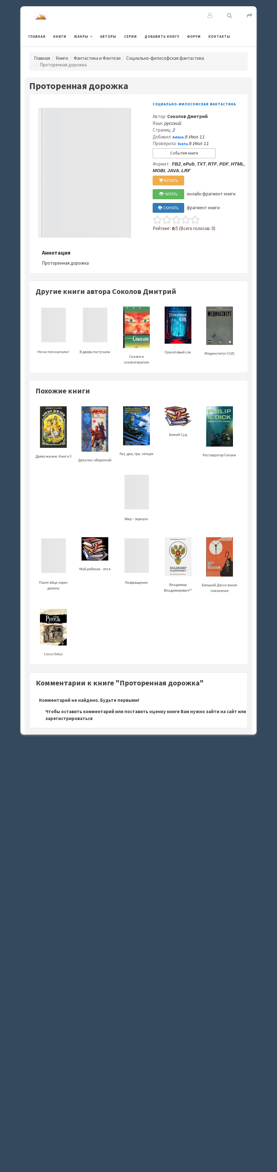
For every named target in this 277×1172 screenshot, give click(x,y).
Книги (59, 36)
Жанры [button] (81, 36)
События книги (184, 153)
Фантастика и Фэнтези (97, 58)
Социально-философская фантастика (165, 58)
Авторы (108, 36)
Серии (130, 36)
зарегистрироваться (69, 718)
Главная (37, 36)
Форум (194, 36)
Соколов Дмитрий (187, 116)
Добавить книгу (161, 36)
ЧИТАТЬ (168, 194)
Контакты (219, 36)
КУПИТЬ (168, 180)
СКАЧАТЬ (168, 208)
